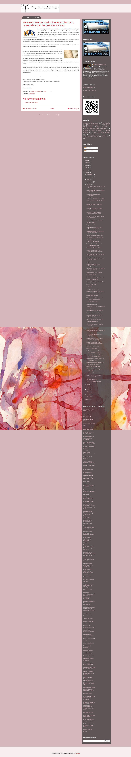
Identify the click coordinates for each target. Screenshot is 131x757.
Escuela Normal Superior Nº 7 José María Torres (88, 559)
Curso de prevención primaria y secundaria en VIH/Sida (95, 355)
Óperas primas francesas (93, 366)
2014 (86, 160)
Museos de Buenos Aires (93, 373)
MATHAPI (89, 286)
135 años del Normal (92, 301)
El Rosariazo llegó (88, 501)
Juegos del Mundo (88, 618)
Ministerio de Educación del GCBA (89, 626)
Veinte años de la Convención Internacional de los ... (94, 244)
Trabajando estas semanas (90, 136)
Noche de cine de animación (94, 272)
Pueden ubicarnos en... (89, 87)
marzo (89, 394)
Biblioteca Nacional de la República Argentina (88, 438)
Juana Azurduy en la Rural (93, 381)
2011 (86, 167)
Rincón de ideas (102, 132)
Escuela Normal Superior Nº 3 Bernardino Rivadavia (89, 533)
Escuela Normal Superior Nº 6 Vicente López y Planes (89, 553)
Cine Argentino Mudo (92, 295)
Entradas (87, 148)
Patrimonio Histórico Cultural (94, 248)
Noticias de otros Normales (92, 130)
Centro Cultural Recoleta (87, 457)
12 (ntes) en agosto (91, 379)
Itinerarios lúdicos (88, 616)
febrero (89, 396)
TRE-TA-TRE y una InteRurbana (95, 198)
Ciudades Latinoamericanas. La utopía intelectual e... (95, 231)
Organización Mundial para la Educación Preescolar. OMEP (89, 689)
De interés (106, 123)
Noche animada (90, 222)
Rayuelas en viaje (88, 712)
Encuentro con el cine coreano (94, 310)
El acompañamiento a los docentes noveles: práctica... (95, 250)
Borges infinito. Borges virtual (94, 235)
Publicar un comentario (31, 102)
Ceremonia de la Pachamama (94, 319)
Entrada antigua (73, 108)
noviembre (90, 177)
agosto (89, 184)
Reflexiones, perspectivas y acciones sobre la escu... (94, 351)
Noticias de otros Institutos (96, 128)
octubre (89, 179)
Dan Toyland (86, 481)
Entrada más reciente (30, 108)
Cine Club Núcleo (88, 469)
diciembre (89, 174)
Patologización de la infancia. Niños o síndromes (94, 209)
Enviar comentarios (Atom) (54, 115)
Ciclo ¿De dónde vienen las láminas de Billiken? (94, 240)
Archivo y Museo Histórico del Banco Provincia (94, 316)
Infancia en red (87, 589)
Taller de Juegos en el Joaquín (94, 220)
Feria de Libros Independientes (95, 277)
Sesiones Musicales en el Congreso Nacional (93, 265)
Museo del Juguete (88, 656)
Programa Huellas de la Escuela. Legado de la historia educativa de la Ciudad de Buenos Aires (89, 705)
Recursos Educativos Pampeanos (89, 716)
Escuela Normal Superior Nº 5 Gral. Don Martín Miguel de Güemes (89, 547)
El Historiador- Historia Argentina (88, 497)
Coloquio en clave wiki (92, 289)
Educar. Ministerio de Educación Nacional (89, 490)
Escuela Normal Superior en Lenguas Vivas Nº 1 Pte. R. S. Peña (89, 506)
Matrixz (88, 262)
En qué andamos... (93, 125)
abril (88, 392)
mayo (88, 389)
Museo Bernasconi (88, 643)
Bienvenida (85, 123)
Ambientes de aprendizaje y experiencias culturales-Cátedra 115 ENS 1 (88, 417)
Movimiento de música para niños (88, 635)
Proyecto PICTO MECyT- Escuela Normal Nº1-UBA (95, 258)
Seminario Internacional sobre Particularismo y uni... (94, 228)
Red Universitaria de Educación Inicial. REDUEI (89, 725)
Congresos (32, 93)
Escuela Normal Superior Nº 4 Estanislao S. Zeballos (87, 540)
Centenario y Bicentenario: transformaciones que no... (94, 212)
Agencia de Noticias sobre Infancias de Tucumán (88, 410)
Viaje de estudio (106, 136)
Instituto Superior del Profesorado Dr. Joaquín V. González (89, 608)
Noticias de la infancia (103, 127)
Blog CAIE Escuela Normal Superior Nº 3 (89, 443)
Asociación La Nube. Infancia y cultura (89, 428)
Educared (86, 494)
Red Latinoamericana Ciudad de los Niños (89, 720)
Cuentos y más (87, 472)
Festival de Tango (91, 274)
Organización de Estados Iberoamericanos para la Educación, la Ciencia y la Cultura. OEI (89, 681)
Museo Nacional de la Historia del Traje (89, 663)
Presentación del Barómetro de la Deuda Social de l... (95, 363)
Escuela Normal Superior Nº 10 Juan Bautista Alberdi (89, 527)
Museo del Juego (88, 653)
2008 (86, 400)
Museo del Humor (88, 650)
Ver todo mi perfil (88, 79)
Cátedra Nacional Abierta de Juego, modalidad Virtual (88, 477)
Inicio (52, 108)
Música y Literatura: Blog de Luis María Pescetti (88, 673)
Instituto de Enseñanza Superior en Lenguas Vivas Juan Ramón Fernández (89, 595)
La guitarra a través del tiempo (94, 237)
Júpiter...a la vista (91, 284)
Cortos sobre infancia (92, 348)
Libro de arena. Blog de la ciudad (89, 622)
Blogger (77, 753)
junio (88, 387)
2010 (86, 170)
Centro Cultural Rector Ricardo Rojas (89, 461)
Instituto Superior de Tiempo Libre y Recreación (88, 603)
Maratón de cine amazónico (94, 313)
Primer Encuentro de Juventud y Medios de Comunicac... (95, 292)
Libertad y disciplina (91, 304)
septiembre (90, 182)
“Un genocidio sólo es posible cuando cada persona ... (94, 298)
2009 (86, 172)
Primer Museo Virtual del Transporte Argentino (89, 698)
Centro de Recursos (100, 64)
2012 (86, 165)
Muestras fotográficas (92, 321)
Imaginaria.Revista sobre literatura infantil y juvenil (88, 585)
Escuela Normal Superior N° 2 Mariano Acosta (87, 521)
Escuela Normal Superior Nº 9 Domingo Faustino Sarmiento (88, 572)
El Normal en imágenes (89, 90)
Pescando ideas (87, 693)
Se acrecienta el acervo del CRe (95, 282)
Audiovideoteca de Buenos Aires (88, 433)
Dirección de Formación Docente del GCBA (88, 485)
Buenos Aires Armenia (92, 346)
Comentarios (88, 151)
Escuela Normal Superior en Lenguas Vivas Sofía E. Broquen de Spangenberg (89, 514)
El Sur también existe (92, 279)
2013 (86, 162)
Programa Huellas (91, 225)
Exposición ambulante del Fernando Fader (93, 376)
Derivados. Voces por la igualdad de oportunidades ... (95, 269)
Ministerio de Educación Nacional (88, 630)
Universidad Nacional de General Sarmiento (64, 29)
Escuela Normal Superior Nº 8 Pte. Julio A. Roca (88, 565)
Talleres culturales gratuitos (94, 328)
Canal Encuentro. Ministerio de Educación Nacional (88, 452)
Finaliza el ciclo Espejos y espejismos (93, 194)
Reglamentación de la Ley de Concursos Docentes (94, 338)
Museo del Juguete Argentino (88, 659)
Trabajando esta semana (98, 135)
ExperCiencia (87, 577)
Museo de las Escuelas (87, 646)
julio (88, 384)
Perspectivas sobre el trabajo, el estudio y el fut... (95, 359)
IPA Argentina (87, 613)
